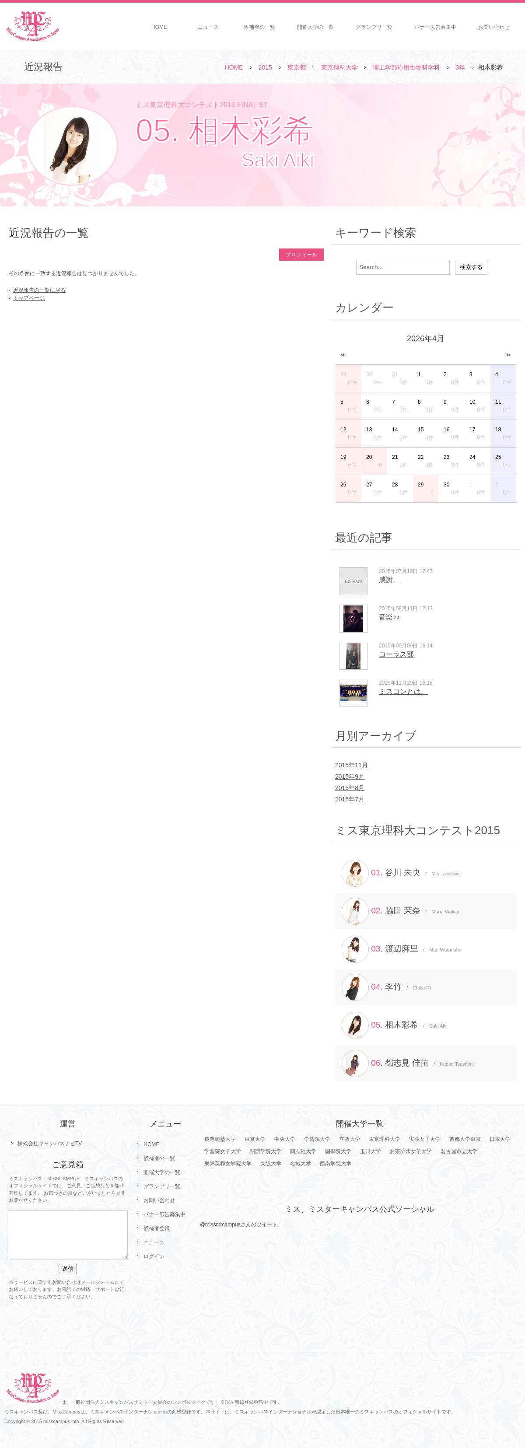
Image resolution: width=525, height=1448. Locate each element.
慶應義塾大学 (220, 1139)
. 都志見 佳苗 (408, 1063)
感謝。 (389, 580)
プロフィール (301, 255)
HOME (159, 27)
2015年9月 (349, 776)
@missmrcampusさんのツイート (238, 1224)
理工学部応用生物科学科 (406, 67)
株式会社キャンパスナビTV (50, 1143)
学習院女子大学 (222, 1151)
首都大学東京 (465, 1139)
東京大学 (255, 1139)
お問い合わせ (494, 27)
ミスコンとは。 (403, 691)
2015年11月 (351, 765)
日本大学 (500, 1139)
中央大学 (284, 1139)
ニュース (208, 27)
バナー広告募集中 (435, 27)
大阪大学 (270, 1164)
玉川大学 (370, 1151)
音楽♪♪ (389, 617)
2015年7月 (349, 799)
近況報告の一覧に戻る (39, 290)
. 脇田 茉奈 (400, 911)
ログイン (154, 1256)
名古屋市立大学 (459, 1151)
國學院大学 (338, 1151)
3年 (460, 67)
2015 (265, 67)
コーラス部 (396, 654)
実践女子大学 (425, 1139)
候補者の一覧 (259, 27)
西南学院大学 (335, 1164)
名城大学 (300, 1164)
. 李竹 (386, 987)
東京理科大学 (339, 67)
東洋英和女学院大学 (228, 1164)
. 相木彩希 (395, 1025)
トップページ (29, 298)
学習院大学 (317, 1139)
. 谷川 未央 (401, 873)
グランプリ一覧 (374, 27)
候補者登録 (157, 1228)
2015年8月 (349, 787)
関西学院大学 (265, 1151)
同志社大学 (303, 1151)
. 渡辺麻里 (402, 949)
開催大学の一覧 (315, 27)
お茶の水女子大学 (411, 1151)
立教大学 (349, 1139)
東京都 (296, 67)
